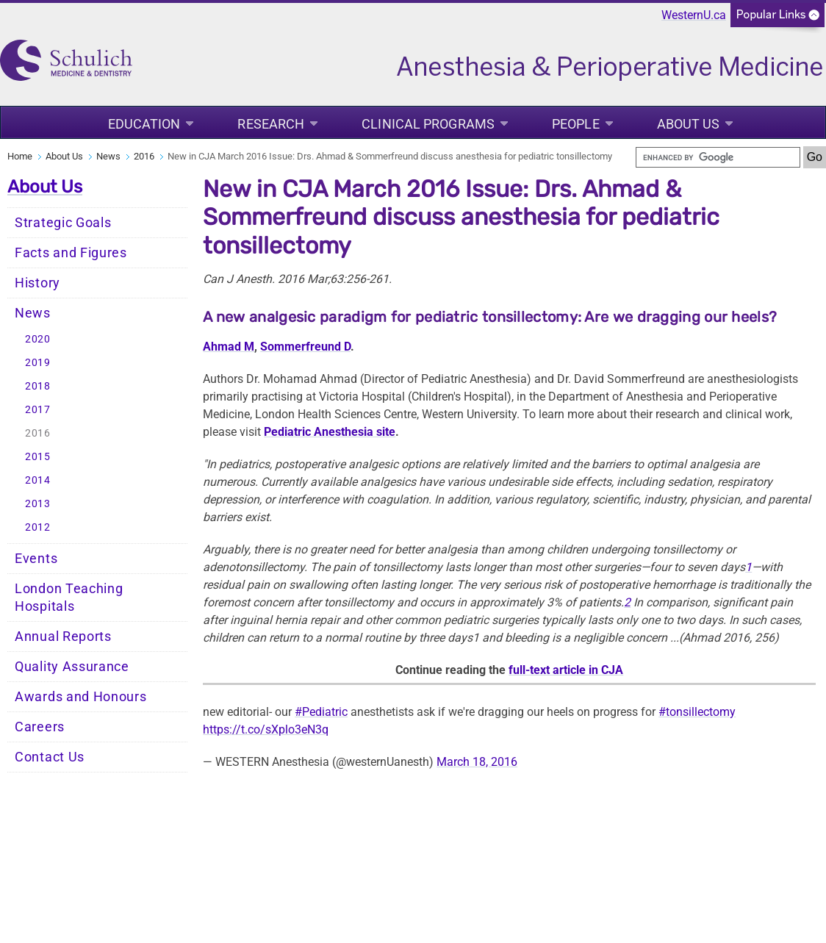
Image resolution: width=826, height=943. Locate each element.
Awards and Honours (81, 696)
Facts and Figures (71, 252)
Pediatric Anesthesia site (329, 432)
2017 (38, 410)
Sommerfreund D (305, 347)
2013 (38, 504)
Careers (40, 727)
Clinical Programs (428, 124)
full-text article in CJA (566, 670)
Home (19, 156)
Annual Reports (63, 636)
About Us (688, 124)
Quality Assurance (72, 666)
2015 (38, 457)
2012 (38, 527)
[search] (718, 157)
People (576, 124)
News (108, 156)
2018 (38, 386)
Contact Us (50, 757)
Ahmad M (228, 347)
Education (144, 124)
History (37, 283)
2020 (38, 339)
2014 (38, 480)
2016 (144, 156)
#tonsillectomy (697, 712)
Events (36, 558)
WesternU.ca (693, 15)
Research (270, 124)
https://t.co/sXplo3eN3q (265, 729)
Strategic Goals (63, 222)
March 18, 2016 (477, 762)
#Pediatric (321, 712)
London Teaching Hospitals (69, 597)
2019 (38, 362)
